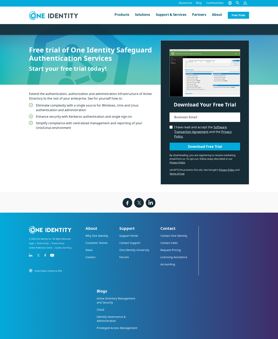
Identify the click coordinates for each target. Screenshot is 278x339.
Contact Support (129, 243)
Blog (199, 3)
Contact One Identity (173, 236)
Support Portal (128, 236)
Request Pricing (170, 250)
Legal (31, 243)
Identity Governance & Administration (111, 319)
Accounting (167, 264)
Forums (124, 257)
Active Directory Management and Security (116, 300)
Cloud (100, 309)
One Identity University (134, 250)
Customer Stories (97, 243)
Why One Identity (97, 236)
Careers (91, 257)
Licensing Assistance (173, 257)
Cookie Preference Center (41, 247)
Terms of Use (177, 173)
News (89, 250)
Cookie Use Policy (63, 247)
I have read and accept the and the (203, 132)
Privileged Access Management (117, 328)
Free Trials (238, 15)
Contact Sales (169, 243)
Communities (215, 3)
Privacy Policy (177, 162)
